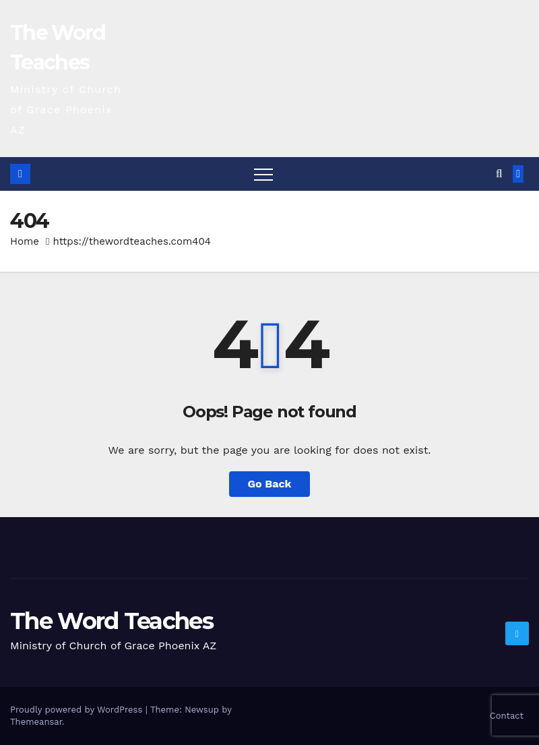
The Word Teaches (111, 621)
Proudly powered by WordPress (78, 710)
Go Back (270, 483)
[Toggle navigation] (263, 173)
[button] (499, 173)
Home (24, 241)
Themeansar (36, 722)
